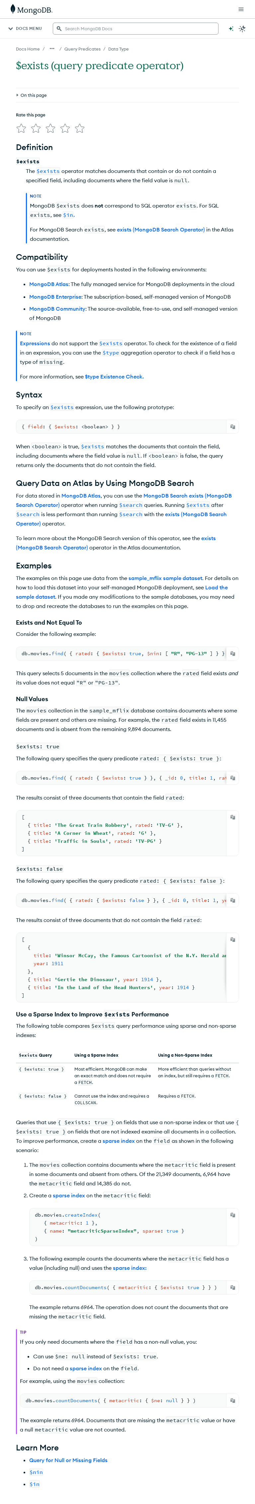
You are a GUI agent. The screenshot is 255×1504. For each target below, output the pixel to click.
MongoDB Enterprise (55, 242)
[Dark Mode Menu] (242, 28)
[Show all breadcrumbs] (52, 48)
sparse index (119, 1081)
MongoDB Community (57, 254)
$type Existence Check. (114, 322)
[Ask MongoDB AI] (231, 28)
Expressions (35, 289)
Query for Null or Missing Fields (68, 1398)
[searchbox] (135, 29)
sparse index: (130, 1208)
